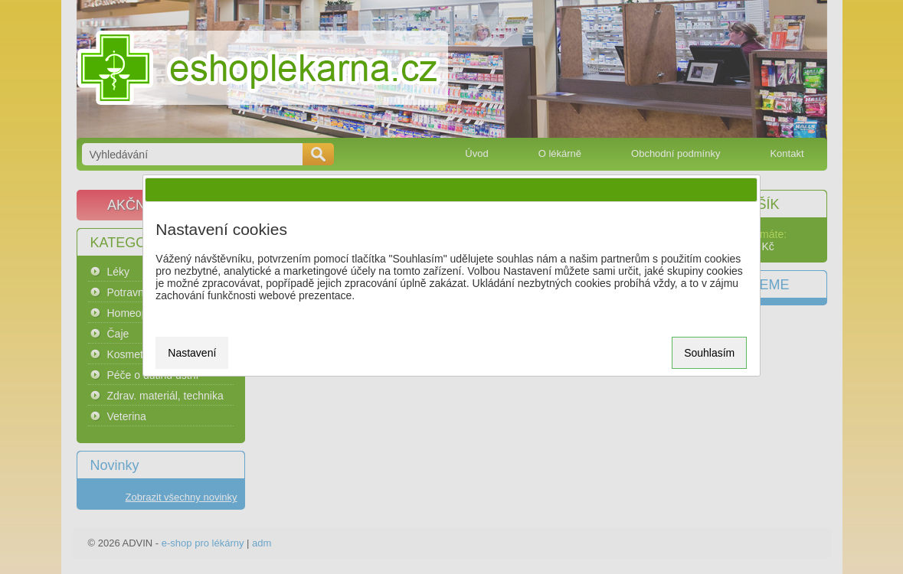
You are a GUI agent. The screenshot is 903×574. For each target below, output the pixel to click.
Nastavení (192, 353)
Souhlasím (709, 353)
